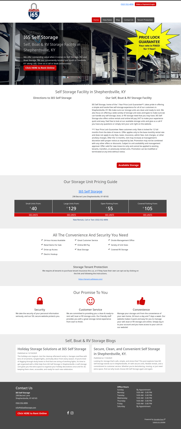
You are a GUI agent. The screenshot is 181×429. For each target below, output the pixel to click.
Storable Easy (159, 419)
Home (96, 20)
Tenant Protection (145, 20)
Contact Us (128, 20)
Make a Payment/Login (145, 4)
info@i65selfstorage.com (26, 407)
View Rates (107, 20)
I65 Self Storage (90, 191)
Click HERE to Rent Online (40, 67)
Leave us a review (158, 422)
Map (118, 20)
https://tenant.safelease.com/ (90, 279)
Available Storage (129, 165)
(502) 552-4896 (127, 4)
